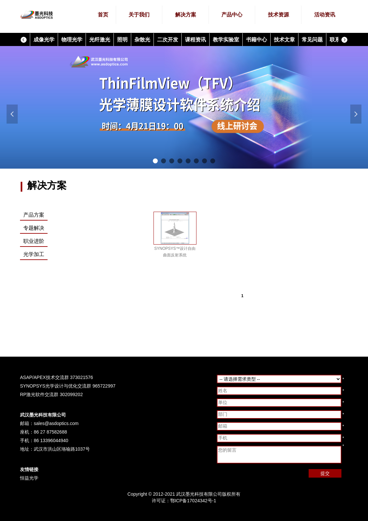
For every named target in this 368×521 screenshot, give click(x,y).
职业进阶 (33, 241)
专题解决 (33, 228)
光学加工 (33, 254)
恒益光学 (29, 478)
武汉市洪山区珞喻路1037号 (62, 449)
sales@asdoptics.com (56, 423)
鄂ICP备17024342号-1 (193, 500)
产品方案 (33, 215)
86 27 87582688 (50, 432)
